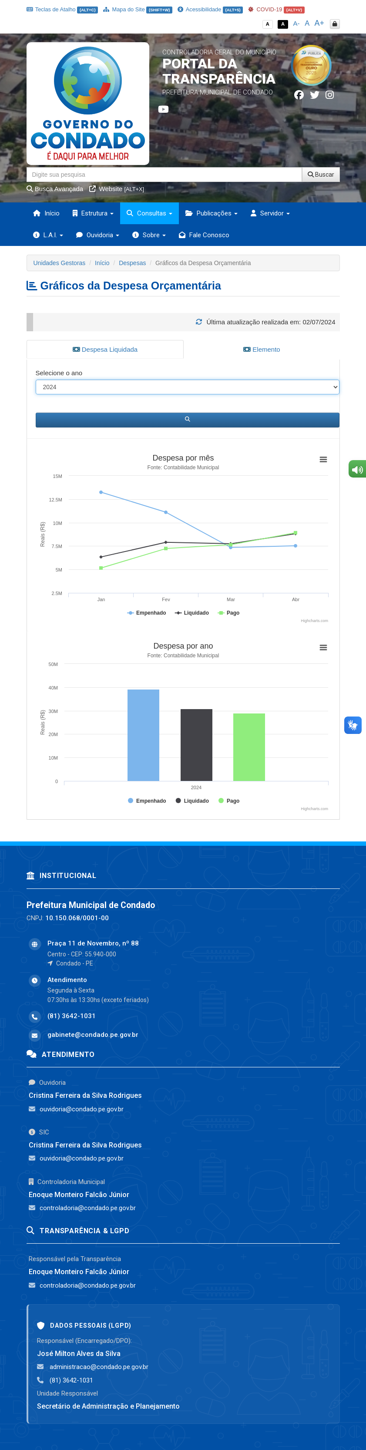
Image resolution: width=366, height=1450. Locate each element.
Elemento (261, 349)
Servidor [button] (270, 213)
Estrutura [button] (93, 213)
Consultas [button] (149, 213)
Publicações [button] (211, 213)
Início (46, 213)
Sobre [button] (149, 235)
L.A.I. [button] (48, 235)
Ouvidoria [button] (97, 235)
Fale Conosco (204, 235)
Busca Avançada (55, 188)
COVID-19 (276, 9)
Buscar (321, 174)
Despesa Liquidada (105, 349)
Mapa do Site (137, 9)
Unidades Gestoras (60, 262)
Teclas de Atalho (62, 9)
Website (116, 188)
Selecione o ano (59, 372)
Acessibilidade (210, 9)
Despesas (132, 262)
